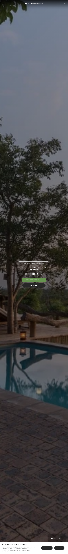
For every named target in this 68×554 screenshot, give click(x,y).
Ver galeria (33, 285)
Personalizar (59, 548)
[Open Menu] (2, 3)
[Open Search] (65, 3)
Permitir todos (47, 548)
